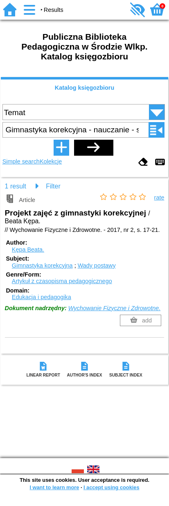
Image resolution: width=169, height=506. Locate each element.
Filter (53, 186)
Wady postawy (97, 265)
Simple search (21, 161)
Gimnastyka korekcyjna (42, 265)
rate (159, 197)
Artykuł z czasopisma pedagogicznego (62, 281)
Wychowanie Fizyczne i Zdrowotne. (114, 308)
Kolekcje (51, 161)
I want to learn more (54, 487)
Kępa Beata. (28, 249)
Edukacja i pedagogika (41, 297)
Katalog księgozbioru (85, 87)
